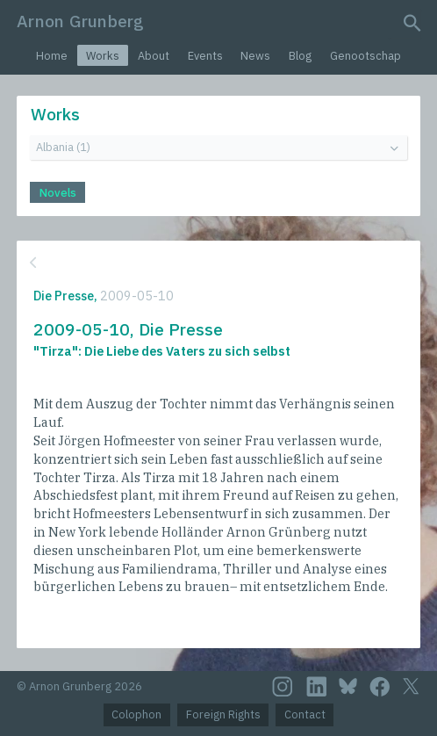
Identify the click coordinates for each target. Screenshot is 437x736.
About (153, 55)
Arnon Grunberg (80, 21)
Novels (57, 192)
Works (102, 55)
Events (205, 55)
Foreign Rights (223, 714)
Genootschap (365, 55)
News (255, 55)
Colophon (136, 714)
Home (52, 55)
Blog (300, 55)
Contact (305, 714)
